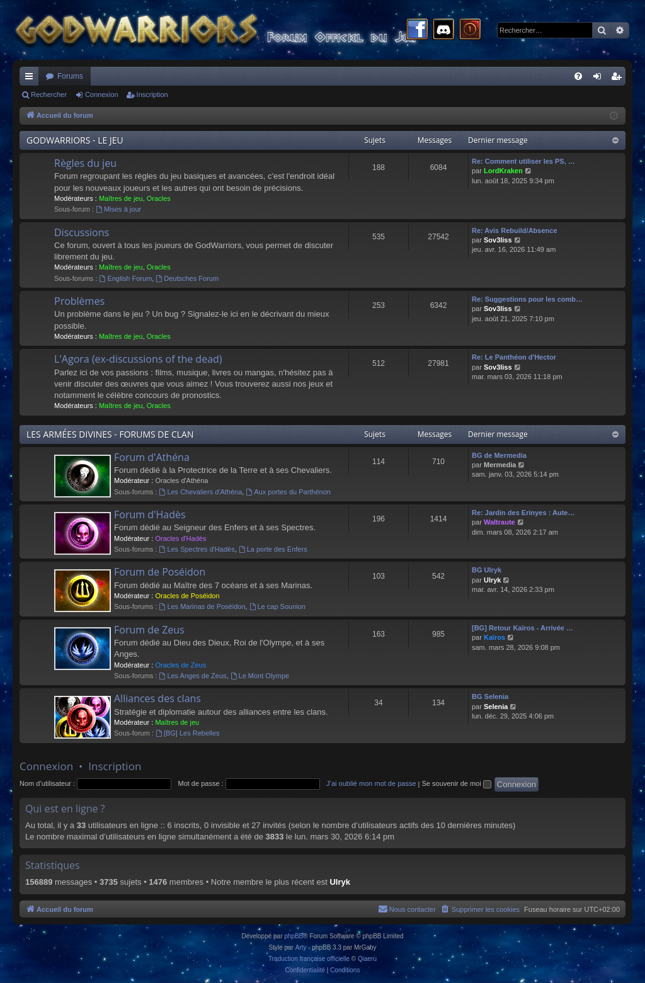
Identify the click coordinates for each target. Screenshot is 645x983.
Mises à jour (118, 209)
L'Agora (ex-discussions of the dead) (138, 359)
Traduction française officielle (309, 958)
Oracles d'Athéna (181, 480)
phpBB (293, 936)
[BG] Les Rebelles (188, 733)
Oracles (159, 198)
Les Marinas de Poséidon (202, 606)
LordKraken (503, 170)
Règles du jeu (85, 163)
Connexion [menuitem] (600, 79)
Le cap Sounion (277, 606)
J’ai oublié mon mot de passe (371, 783)
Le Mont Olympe (260, 675)
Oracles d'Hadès (180, 538)
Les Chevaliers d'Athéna (201, 492)
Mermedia (500, 465)
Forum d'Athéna (152, 457)
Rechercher (49, 94)
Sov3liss (498, 240)
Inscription (152, 94)
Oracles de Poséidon (187, 595)
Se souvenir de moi (456, 783)
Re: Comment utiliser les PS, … (523, 161)
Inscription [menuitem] (618, 79)
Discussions (81, 232)
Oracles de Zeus (180, 665)
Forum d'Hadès (150, 514)
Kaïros (494, 637)
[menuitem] (578, 76)
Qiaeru (367, 958)
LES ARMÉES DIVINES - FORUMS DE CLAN (109, 434)
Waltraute (499, 522)
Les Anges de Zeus (193, 675)
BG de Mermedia (499, 455)
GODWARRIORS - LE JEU (74, 140)
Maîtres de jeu (121, 198)
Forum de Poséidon (159, 572)
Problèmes (79, 301)
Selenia (496, 706)
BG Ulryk (486, 570)
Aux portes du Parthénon (288, 492)
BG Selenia (490, 696)
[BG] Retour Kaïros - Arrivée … (522, 628)
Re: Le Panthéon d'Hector (514, 357)
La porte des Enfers (273, 549)
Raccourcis (31, 79)
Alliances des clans (157, 698)
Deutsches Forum (187, 278)
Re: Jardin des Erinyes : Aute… (523, 512)
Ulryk (492, 580)
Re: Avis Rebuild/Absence (514, 230)
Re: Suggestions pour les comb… (527, 299)
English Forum (126, 278)
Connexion (101, 94)
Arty (301, 947)
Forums (70, 76)
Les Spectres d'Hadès (197, 549)
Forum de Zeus (149, 630)
